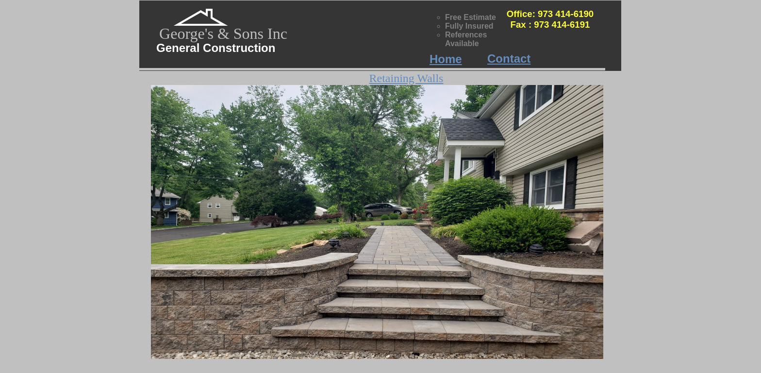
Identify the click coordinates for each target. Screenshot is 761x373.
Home (446, 59)
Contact (508, 58)
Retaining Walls (406, 78)
